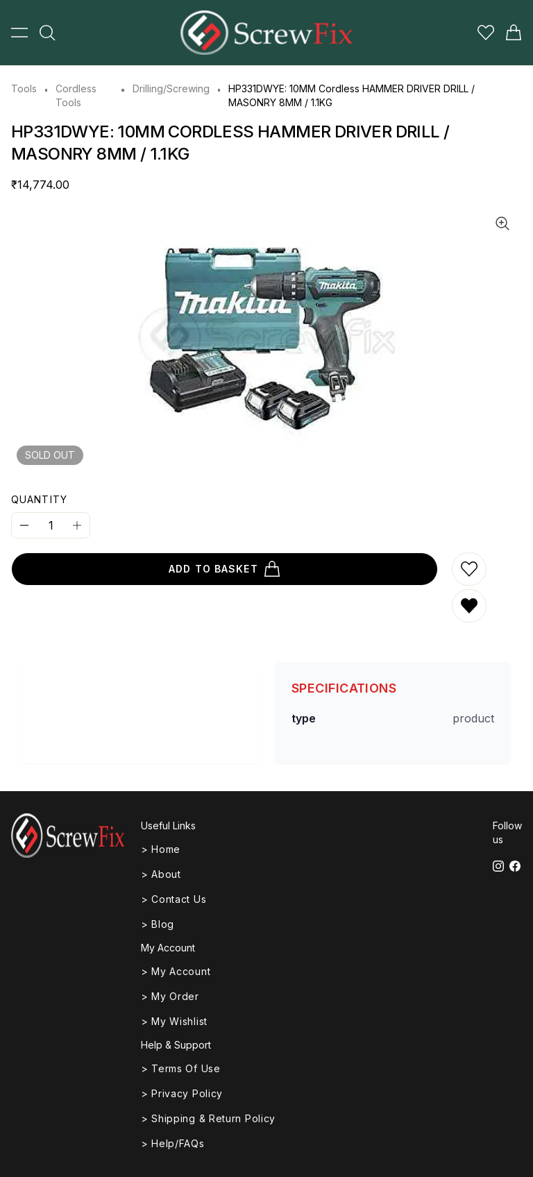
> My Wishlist (174, 1021)
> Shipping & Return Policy (208, 1118)
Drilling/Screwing (171, 88)
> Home (160, 849)
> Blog (157, 924)
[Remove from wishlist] (469, 606)
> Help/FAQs (173, 1143)
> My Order (170, 996)
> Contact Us (173, 899)
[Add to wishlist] (469, 569)
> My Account (175, 971)
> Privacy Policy (182, 1093)
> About (161, 874)
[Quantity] (50, 525)
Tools (24, 88)
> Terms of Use (181, 1068)
